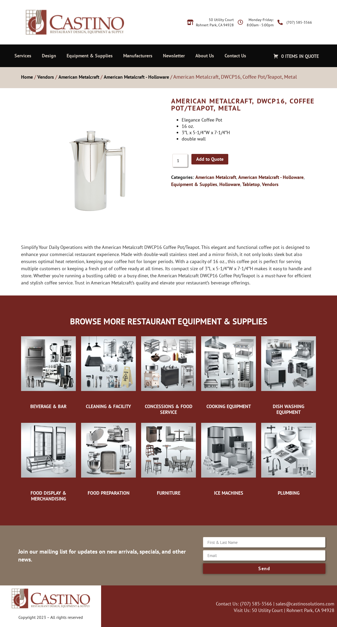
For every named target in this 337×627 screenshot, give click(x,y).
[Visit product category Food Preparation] (108, 457)
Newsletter (174, 56)
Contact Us (235, 56)
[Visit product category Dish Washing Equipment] (288, 374)
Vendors (45, 77)
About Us (204, 56)
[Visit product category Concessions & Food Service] (168, 374)
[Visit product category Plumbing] (288, 457)
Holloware (229, 184)
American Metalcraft (78, 77)
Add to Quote (210, 159)
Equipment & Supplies (90, 56)
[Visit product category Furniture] (168, 457)
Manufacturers (137, 56)
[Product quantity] (180, 160)
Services (22, 56)
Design (49, 56)
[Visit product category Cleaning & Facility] (108, 371)
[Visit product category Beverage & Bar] (48, 371)
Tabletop (251, 184)
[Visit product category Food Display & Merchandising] (48, 460)
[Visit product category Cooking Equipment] (228, 371)
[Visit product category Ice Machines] (228, 457)
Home (27, 77)
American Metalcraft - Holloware (136, 77)
